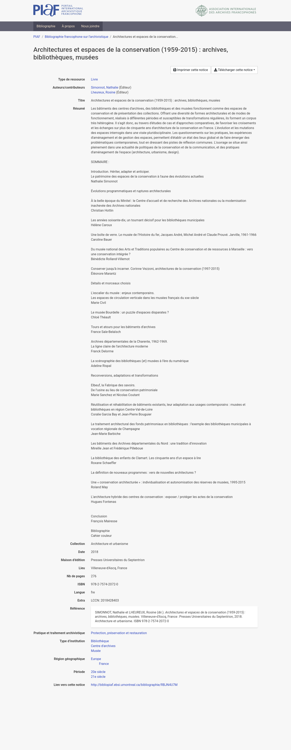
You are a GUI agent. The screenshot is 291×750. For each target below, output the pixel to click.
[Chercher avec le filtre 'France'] (104, 664)
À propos (68, 26)
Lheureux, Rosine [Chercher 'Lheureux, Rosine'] (103, 92)
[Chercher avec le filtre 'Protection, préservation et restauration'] (119, 633)
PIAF (36, 37)
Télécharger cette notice (233, 70)
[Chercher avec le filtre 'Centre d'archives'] (103, 646)
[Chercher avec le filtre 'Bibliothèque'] (100, 641)
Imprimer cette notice (190, 70)
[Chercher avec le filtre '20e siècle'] (98, 672)
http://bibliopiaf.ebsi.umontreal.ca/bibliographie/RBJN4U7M (134, 685)
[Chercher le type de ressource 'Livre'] (94, 79)
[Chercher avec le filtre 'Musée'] (96, 651)
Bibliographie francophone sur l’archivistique (76, 37)
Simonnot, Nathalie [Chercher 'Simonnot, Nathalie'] (104, 87)
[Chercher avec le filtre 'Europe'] (96, 659)
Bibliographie (46, 26)
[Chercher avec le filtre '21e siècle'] (98, 677)
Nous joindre (90, 26)
